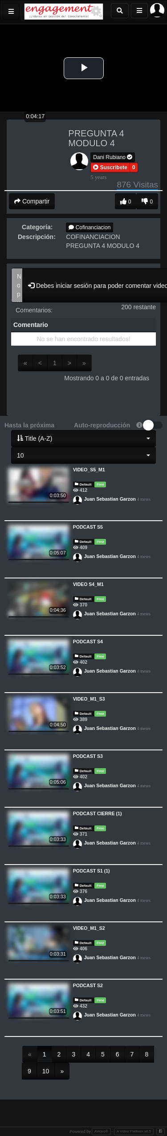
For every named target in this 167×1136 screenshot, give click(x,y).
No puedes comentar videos (17, 285)
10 (45, 1071)
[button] (110, 167)
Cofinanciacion (89, 227)
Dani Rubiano (112, 157)
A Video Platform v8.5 (134, 1131)
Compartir (31, 201)
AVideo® (101, 1131)
